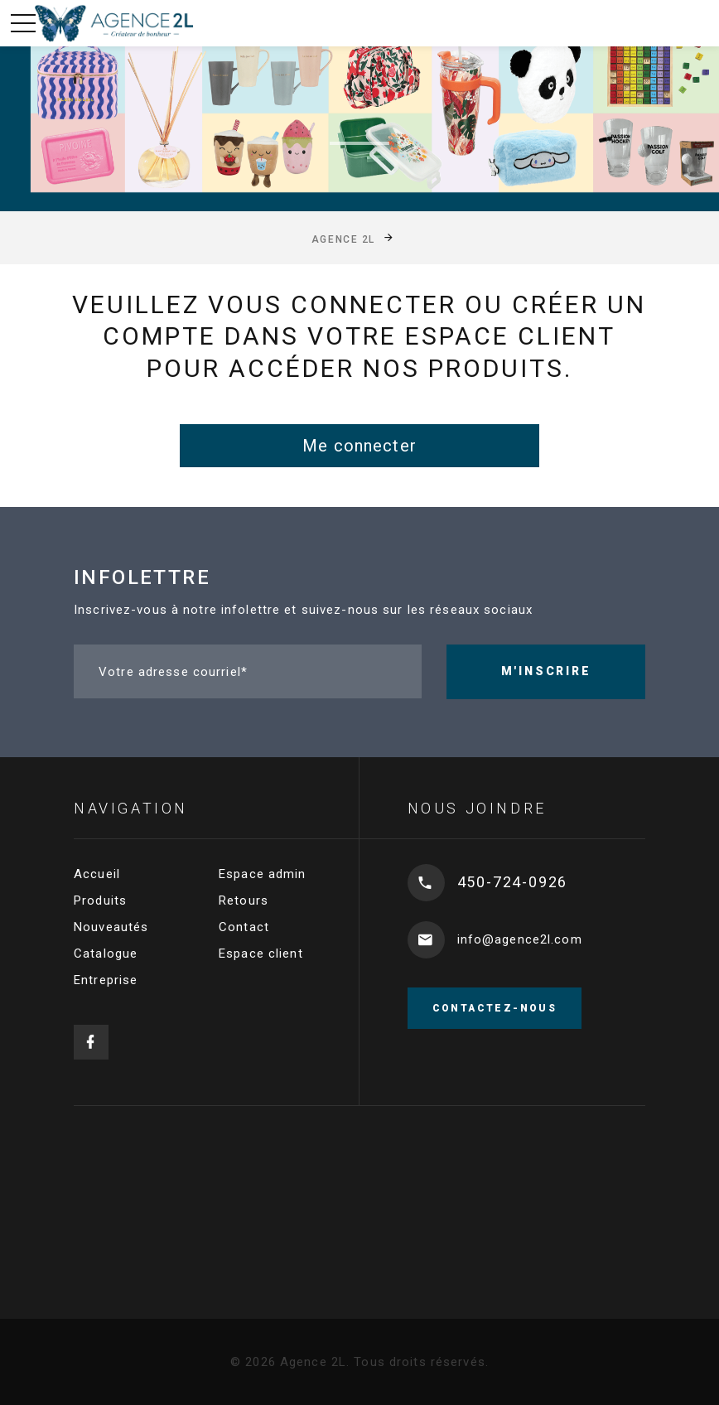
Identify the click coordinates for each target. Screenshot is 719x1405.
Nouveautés (111, 927)
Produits (100, 900)
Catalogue (106, 953)
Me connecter (359, 446)
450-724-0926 (512, 882)
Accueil (97, 874)
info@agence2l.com (519, 939)
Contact (244, 927)
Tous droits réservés (419, 1361)
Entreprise (106, 980)
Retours (243, 900)
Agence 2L (343, 238)
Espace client (261, 953)
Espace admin (262, 874)
